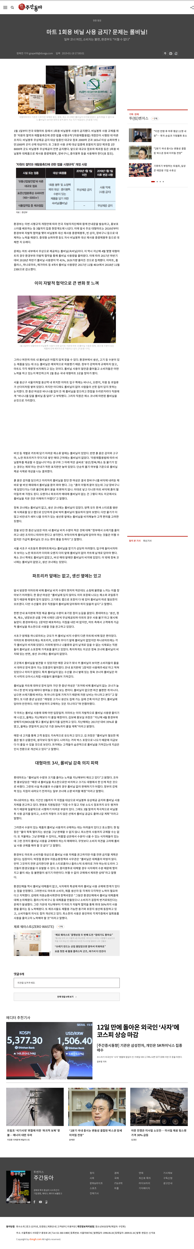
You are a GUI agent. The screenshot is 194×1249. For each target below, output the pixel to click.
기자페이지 (144, 1188)
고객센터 (62, 1226)
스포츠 (93, 1188)
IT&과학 (118, 1183)
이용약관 (71, 1226)
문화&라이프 (96, 1183)
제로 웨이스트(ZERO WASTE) (34, 927)
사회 (92, 1178)
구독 (61, 926)
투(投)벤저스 (138, 118)
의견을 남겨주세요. (26, 982)
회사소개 (20, 1226)
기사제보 (167, 1173)
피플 (116, 1188)
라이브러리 (144, 1183)
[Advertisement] (59, 426)
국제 (116, 1178)
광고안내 (167, 1183)
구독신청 (167, 1178)
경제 (116, 1173)
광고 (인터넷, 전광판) (36, 1226)
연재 (141, 1173)
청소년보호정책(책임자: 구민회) (110, 1226)
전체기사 (94, 1193)
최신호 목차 (145, 1178)
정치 (92, 1173)
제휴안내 (52, 1226)
